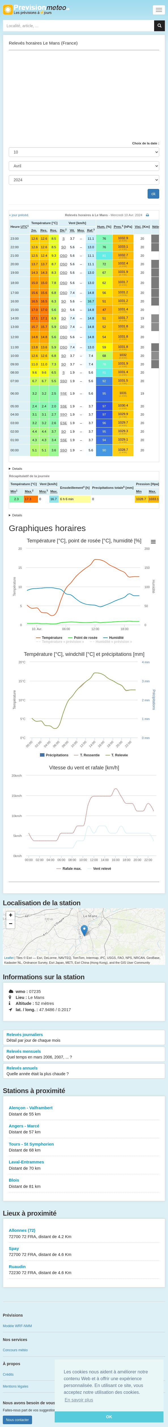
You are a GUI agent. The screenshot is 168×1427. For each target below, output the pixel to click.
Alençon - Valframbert (84, 1111)
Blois (84, 1183)
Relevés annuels (84, 1071)
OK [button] (109, 1417)
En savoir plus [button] (79, 1399)
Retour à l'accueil (36, 9)
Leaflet (9, 957)
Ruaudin (84, 1270)
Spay (84, 1252)
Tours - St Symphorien (84, 1147)
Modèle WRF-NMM (17, 1326)
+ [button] (10, 916)
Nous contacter (17, 1420)
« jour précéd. (19, 215)
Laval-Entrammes (84, 1165)
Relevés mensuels (84, 1054)
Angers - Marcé (84, 1129)
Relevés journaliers (84, 1037)
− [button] (10, 924)
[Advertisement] (84, 95)
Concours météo (15, 1350)
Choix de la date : (145, 143)
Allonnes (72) (84, 1233)
